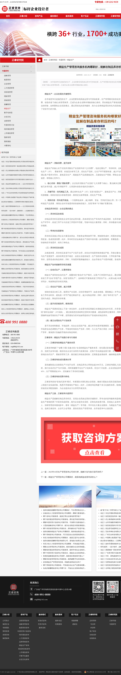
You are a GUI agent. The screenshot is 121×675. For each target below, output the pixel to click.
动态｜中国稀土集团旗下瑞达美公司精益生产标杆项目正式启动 (18, 197)
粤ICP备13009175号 (114, 672)
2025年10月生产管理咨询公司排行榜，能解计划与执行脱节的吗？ (75, 472)
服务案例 (69, 16)
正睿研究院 (53, 60)
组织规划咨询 (24, 635)
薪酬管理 (7, 104)
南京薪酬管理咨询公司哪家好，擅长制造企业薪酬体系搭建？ (18, 304)
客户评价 (93, 631)
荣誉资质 (6, 631)
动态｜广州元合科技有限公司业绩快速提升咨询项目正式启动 (18, 193)
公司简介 (6, 621)
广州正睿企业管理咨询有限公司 (27, 672)
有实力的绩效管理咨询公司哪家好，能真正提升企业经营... (64, 538)
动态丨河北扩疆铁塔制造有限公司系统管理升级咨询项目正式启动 (18, 161)
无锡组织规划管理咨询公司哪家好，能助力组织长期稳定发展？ (18, 273)
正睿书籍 (18, 67)
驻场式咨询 (42, 621)
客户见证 (85, 16)
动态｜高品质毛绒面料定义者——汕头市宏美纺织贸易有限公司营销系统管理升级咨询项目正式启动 (18, 184)
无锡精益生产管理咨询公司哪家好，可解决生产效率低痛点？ (18, 291)
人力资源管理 (9, 88)
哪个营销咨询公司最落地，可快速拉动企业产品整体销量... (64, 565)
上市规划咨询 (24, 652)
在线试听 (93, 635)
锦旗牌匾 (74, 621)
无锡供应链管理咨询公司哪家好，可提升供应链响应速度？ (18, 286)
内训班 (92, 628)
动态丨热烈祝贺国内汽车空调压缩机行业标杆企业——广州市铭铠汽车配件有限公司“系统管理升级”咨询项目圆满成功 (18, 179)
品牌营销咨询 (24, 642)
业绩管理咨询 (24, 621)
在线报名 (93, 638)
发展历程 (6, 635)
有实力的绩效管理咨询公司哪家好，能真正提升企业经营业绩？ (18, 255)
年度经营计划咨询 (24, 631)
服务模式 (54, 16)
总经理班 (93, 621)
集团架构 (6, 638)
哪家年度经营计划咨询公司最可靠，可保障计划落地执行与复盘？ (18, 233)
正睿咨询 (111, 75)
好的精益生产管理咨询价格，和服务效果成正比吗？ (62, 562)
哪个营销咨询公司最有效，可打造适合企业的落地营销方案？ (18, 251)
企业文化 (7, 117)
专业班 (92, 624)
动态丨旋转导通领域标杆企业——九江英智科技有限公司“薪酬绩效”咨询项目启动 (18, 206)
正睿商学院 (100, 16)
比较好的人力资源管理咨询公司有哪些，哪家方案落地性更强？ (18, 219)
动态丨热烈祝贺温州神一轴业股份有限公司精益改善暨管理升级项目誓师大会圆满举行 (18, 166)
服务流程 (42, 628)
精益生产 (7, 108)
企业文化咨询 (24, 659)
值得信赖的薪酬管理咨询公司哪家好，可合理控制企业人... (64, 510)
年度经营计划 (9, 125)
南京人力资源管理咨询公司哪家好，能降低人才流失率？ (18, 309)
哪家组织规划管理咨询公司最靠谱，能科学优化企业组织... (64, 550)
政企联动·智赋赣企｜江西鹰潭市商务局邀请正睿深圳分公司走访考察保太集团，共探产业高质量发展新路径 (18, 202)
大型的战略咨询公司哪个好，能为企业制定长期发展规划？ (18, 237)
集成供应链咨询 (24, 649)
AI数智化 (7, 145)
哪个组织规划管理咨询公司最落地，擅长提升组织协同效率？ (18, 228)
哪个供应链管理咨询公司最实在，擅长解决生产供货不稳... (64, 528)
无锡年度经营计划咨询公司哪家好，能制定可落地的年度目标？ (18, 278)
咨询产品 (38, 16)
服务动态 (58, 621)
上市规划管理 (9, 133)
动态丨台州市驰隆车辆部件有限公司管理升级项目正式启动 (18, 175)
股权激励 (7, 141)
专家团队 (6, 628)
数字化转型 (8, 113)
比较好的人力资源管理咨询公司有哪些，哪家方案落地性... (64, 513)
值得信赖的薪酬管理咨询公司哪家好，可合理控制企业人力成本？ (18, 215)
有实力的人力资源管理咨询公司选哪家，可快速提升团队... (64, 544)
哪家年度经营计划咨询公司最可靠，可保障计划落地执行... (64, 522)
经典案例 (58, 624)
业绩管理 (7, 121)
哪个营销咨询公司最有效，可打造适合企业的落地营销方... (64, 534)
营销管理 (7, 100)
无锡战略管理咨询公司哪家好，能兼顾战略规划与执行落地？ (18, 282)
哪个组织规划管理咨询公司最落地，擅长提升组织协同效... (64, 519)
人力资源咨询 (24, 638)
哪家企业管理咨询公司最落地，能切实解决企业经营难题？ (18, 269)
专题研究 (18, 72)
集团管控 (7, 80)
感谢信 (74, 624)
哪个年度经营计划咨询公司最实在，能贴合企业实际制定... (64, 553)
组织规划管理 (9, 129)
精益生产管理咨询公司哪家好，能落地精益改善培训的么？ (73, 477)
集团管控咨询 (24, 628)
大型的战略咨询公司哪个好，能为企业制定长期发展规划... (64, 525)
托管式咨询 (42, 624)
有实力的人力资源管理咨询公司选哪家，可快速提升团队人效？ (18, 264)
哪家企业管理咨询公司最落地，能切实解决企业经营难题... (64, 547)
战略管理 (7, 76)
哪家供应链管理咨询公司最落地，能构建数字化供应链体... (64, 559)
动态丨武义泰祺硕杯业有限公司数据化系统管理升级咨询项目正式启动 (18, 170)
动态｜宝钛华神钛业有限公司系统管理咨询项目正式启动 (18, 188)
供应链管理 (8, 92)
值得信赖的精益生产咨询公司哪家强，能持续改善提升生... (64, 531)
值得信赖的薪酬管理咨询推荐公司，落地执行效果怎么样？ (18, 260)
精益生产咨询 (24, 645)
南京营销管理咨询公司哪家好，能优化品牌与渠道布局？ (18, 295)
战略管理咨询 (24, 624)
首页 (45, 60)
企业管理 (7, 84)
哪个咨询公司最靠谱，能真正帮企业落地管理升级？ (17, 224)
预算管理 (7, 137)
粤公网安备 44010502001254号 (95, 672)
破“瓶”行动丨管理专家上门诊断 (11, 157)
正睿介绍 (5, 615)
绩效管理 (7, 96)
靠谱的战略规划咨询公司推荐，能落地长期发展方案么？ (63, 556)
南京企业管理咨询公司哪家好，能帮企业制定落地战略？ (18, 313)
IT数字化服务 (24, 656)
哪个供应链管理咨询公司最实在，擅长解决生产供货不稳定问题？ (18, 242)
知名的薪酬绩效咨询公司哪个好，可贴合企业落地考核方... (64, 568)
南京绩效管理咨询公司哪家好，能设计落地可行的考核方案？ (18, 300)
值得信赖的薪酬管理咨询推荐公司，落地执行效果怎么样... (64, 541)
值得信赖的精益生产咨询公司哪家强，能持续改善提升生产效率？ (18, 246)
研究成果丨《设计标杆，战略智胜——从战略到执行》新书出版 (18, 211)
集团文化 (6, 624)
